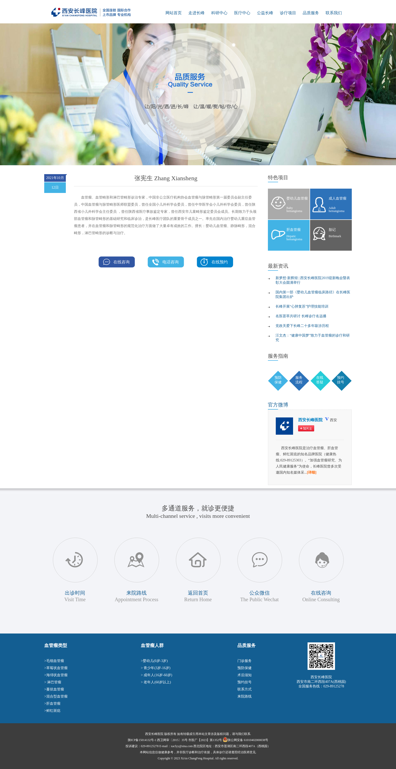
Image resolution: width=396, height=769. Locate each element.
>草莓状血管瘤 (56, 668)
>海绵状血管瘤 (56, 675)
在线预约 (219, 262)
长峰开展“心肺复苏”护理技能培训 (302, 306)
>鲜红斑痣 (52, 711)
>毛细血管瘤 (54, 661)
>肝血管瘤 (52, 703)
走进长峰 (196, 13)
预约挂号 (244, 682)
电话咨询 (170, 262)
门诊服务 (244, 661)
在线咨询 (121, 262)
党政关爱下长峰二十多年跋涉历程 (302, 326)
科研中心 (219, 13)
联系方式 (244, 689)
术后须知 (244, 675)
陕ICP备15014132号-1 (142, 740)
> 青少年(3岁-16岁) (155, 668)
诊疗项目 (288, 13)
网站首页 (173, 13)
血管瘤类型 (55, 645)
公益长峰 (265, 13)
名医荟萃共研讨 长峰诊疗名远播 (301, 316)
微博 (278, 405)
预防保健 (244, 668)
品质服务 (311, 13)
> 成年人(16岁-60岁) (156, 675)
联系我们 (334, 13)
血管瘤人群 (152, 645)
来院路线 (244, 696)
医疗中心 (242, 13)
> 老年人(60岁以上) (156, 682)
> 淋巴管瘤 (52, 682)
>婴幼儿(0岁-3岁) (154, 661)
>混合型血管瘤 (56, 696)
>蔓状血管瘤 (54, 689)
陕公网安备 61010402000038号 (248, 740)
